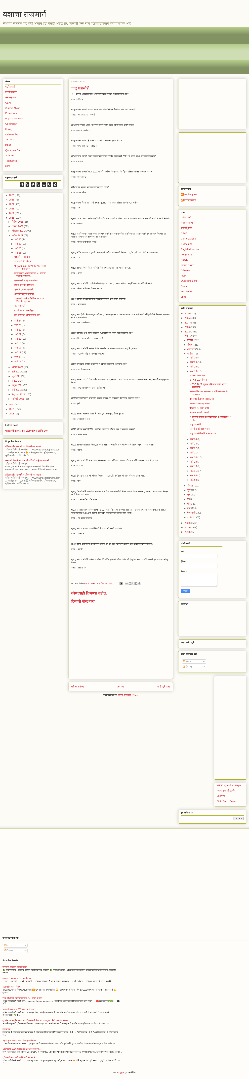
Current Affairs (12, 108)
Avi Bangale (190, 194)
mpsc (8, 145)
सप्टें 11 (18, 352)
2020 (12, 404)
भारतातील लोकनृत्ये (22, 256)
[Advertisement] (104, 50)
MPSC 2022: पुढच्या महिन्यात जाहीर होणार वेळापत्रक (30, 267)
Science (9, 155)
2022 (12, 213)
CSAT (8, 102)
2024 (12, 204)
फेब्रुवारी (191, 512)
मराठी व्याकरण (11, 92)
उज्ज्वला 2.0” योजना (22, 261)
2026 (12, 195)
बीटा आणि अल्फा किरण (11, 987)
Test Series (11, 161)
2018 (12, 413)
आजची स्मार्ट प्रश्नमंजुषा (24, 310)
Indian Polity (11, 134)
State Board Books (226, 801)
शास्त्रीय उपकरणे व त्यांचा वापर (14, 967)
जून (189, 494)
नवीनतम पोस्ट (77, 686)
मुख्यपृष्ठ (120, 686)
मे (188, 499)
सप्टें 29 (18, 243)
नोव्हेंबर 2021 (18, 226)
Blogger (120, 1072)
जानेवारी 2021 (18, 399)
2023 (12, 208)
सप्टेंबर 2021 (18, 235)
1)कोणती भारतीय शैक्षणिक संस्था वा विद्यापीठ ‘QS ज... (29, 300)
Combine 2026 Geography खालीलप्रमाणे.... (21, 1049)
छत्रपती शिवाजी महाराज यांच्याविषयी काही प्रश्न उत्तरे (27, 460)
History (9, 129)
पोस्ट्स (187, 661)
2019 (12, 409)
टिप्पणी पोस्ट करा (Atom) (128, 695)
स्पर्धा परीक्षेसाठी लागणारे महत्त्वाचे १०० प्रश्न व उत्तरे (22, 998)
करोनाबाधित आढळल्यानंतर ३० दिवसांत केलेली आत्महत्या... (30, 274)
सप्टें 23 (18, 325)
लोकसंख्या (6, 1029)
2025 (12, 199)
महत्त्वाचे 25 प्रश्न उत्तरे (23, 289)
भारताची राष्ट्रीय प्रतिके (24, 294)
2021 (12, 217)
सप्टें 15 (18, 348)
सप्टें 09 (18, 357)
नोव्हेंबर (190, 344)
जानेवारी (191, 517)
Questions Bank (13, 150)
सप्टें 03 (18, 361)
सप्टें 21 (18, 334)
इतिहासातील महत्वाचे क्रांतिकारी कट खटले (23, 446)
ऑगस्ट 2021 (18, 367)
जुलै (189, 490)
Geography (11, 123)
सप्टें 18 (18, 343)
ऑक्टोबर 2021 (18, 230)
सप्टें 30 (18, 239)
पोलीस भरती (10, 86)
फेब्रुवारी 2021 (19, 394)
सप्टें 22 (18, 329)
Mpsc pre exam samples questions (19, 1040)
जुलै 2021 (16, 371)
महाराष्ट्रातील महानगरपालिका (26, 280)
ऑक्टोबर (191, 349)
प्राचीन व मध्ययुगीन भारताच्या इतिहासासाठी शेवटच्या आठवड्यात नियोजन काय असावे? (35, 1020)
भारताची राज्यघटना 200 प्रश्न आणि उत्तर (26, 430)
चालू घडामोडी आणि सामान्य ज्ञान (27, 315)
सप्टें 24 (18, 320)
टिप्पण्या (187, 666)
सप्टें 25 (18, 252)
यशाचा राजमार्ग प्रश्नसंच (24, 285)
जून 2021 (16, 376)
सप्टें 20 (18, 338)
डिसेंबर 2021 (18, 221)
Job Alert (9, 139)
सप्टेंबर (190, 353)
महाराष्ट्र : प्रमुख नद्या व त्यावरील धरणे (17, 978)
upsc (7, 166)
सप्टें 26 (18, 248)
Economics (11, 113)
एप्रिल (190, 503)
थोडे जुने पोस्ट (163, 686)
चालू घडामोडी (19, 306)
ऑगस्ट (190, 485)
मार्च (189, 508)
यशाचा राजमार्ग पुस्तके (226, 790)
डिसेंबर (190, 340)
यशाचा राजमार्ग (24, 14)
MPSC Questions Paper (229, 785)
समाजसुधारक (10, 97)
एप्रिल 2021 (17, 385)
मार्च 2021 (16, 390)
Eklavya (221, 796)
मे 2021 (15, 380)
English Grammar (14, 118)
